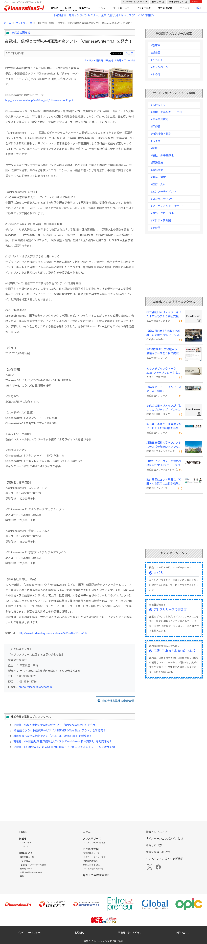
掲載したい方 (158, 2)
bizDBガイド (25, 842)
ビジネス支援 (144, 8)
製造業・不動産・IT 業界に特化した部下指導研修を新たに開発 (164, 426)
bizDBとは (24, 846)
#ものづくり (158, 104)
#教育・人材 (158, 184)
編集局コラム (26, 868)
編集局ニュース (27, 857)
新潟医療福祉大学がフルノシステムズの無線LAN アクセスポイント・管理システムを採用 (163, 445)
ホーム (7, 23)
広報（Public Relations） (31, 872)
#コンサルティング (162, 198)
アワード (184, 8)
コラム (101, 8)
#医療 (154, 148)
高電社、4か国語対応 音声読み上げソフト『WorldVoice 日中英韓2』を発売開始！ (62, 741)
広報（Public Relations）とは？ (175, 650)
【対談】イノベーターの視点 (33, 865)
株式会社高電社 (20, 32)
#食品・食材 (158, 177)
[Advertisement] (69, 781)
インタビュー (26, 861)
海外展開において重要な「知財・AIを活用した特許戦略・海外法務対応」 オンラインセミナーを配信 (164, 482)
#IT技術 (109, 60)
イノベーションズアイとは (135, 2)
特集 (22, 876)
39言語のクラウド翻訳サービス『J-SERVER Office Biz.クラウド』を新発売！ (59, 730)
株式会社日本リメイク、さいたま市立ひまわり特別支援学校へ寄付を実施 (163, 314)
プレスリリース (121, 8)
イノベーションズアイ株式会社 (107, 941)
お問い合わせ (183, 932)
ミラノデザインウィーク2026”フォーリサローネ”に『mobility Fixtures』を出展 (162, 371)
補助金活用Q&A (90, 861)
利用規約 (79, 932)
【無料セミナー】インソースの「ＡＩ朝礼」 (163, 389)
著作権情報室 (165, 8)
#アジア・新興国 (94, 60)
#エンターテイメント (163, 191)
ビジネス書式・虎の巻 (93, 868)
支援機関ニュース (91, 853)
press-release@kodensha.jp (35, 687)
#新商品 (155, 52)
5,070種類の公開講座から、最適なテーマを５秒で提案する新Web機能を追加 (163, 351)
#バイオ (155, 141)
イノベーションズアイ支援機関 (164, 858)
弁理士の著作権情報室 (96, 875)
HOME (54, 8)
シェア (129, 53)
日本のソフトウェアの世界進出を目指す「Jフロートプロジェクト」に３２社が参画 (163, 463)
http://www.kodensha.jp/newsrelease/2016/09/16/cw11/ (53, 633)
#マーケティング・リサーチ (167, 206)
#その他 (155, 74)
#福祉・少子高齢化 (162, 155)
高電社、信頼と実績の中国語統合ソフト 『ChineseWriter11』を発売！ (55, 725)
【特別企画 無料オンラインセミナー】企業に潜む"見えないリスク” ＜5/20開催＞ (103, 15)
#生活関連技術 (159, 119)
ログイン (196, 2)
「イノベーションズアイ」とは (164, 838)
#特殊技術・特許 (160, 133)
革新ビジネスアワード (159, 832)
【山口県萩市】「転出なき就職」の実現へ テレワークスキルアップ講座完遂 (164, 333)
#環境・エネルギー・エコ (166, 112)
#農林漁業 (156, 170)
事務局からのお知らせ (130, 932)
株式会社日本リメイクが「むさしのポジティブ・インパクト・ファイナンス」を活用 (163, 408)
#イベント (156, 60)
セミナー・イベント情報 (94, 857)
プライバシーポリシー (29, 932)
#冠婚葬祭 (156, 162)
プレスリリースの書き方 (170, 609)
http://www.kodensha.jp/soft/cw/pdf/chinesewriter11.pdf (39, 100)
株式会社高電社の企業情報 (118, 700)
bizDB (68, 8)
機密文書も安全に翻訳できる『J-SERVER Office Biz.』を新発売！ (52, 736)
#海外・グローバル (125, 60)
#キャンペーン (159, 67)
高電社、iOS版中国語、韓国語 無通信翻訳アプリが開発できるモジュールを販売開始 (64, 747)
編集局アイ (85, 8)
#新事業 (155, 45)
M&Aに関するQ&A (91, 865)
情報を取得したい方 (178, 2)
